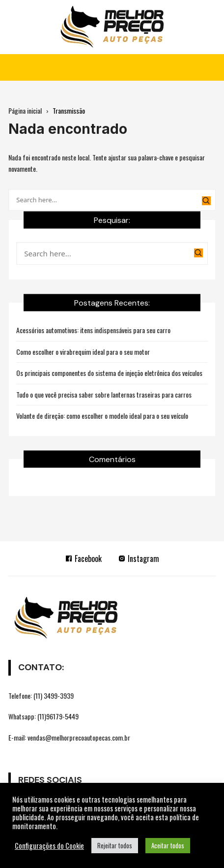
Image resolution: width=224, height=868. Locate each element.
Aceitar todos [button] (167, 845)
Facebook (83, 558)
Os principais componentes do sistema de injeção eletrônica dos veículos (109, 373)
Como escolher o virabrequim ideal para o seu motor (83, 351)
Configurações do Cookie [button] (49, 845)
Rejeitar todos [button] (114, 845)
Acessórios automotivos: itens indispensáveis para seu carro (93, 330)
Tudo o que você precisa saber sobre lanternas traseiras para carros (104, 394)
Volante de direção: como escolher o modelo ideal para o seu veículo (102, 415)
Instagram (138, 558)
